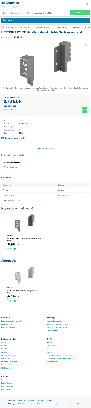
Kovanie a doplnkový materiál (18, 27)
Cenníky (4, 342)
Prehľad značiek (52, 362)
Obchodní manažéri (8, 386)
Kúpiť (84, 110)
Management (51, 346)
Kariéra (49, 352)
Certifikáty (4, 349)
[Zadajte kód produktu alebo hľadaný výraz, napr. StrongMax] (35, 12)
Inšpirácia (21, 400)
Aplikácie (4, 352)
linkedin (40, 400)
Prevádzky (4, 380)
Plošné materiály (6, 324)
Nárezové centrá (6, 389)
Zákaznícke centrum (8, 383)
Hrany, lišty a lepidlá (8, 327)
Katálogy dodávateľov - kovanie (57, 324)
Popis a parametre (63, 148)
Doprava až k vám (7, 365)
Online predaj (5, 358)
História (49, 342)
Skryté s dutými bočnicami (68, 27)
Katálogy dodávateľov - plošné (57, 327)
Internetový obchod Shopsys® (67, 404)
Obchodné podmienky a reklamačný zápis (61, 358)
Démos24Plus (79, 12)
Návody (3, 346)
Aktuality (11, 400)
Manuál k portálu (52, 331)
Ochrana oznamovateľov (55, 365)
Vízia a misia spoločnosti (55, 349)
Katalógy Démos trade (54, 321)
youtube (49, 400)
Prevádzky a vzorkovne (9, 362)
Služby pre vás (6, 368)
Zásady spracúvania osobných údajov (59, 355)
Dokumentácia (10, 167)
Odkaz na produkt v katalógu (15, 138)
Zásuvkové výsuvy (44, 27)
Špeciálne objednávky (8, 355)
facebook (31, 400)
